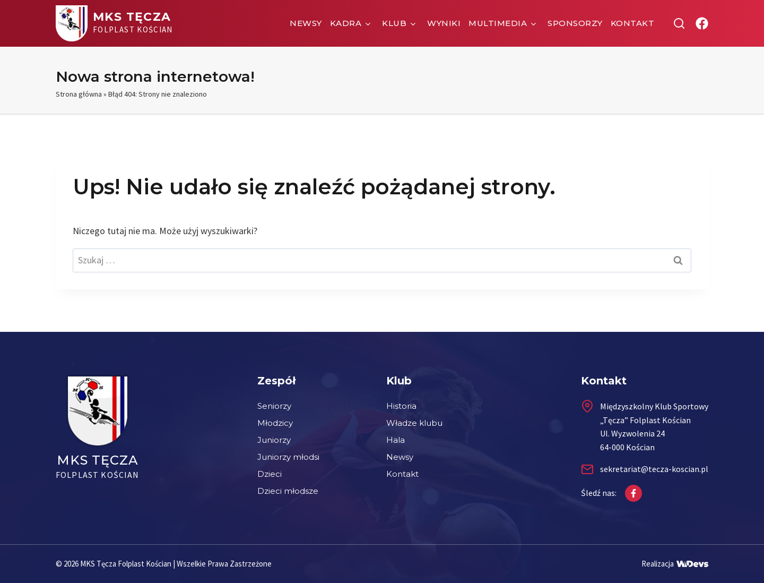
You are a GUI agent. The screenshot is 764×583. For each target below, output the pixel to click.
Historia (401, 406)
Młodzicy (275, 423)
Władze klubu (414, 423)
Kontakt (633, 23)
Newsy (306, 23)
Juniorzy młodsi (288, 457)
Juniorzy (274, 440)
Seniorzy (274, 406)
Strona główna (79, 94)
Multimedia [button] (497, 23)
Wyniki (444, 23)
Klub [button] (394, 23)
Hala (395, 440)
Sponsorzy (575, 23)
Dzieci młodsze (287, 491)
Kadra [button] (346, 23)
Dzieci (269, 474)
